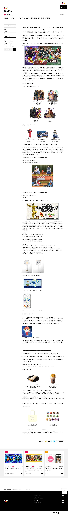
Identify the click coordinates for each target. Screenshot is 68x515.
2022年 (6, 46)
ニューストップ (9, 489)
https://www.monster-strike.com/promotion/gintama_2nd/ (37, 346)
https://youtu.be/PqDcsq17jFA (32, 162)
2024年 (6, 43)
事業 (35, 2)
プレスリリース (7, 34)
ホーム (5, 489)
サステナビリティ (44, 2)
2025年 (12, 41)
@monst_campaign (41, 245)
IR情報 (39, 2)
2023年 (12, 43)
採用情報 (50, 2)
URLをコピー (61, 441)
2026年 (6, 41)
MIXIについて (21, 2)
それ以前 (12, 46)
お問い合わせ (56, 2)
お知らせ (6, 31)
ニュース (31, 2)
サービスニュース (7, 36)
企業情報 (26, 2)
